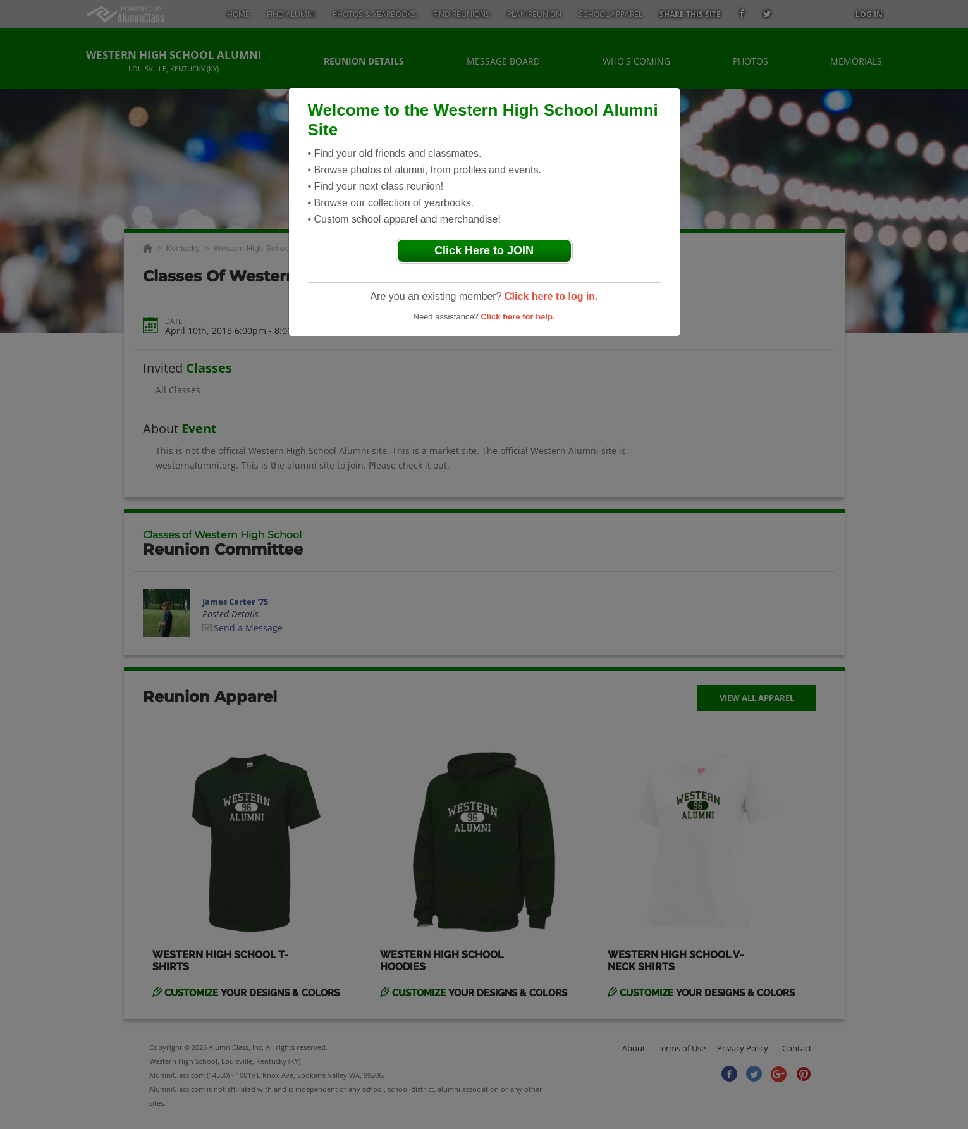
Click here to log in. (551, 296)
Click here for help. (517, 316)
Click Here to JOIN (484, 250)
